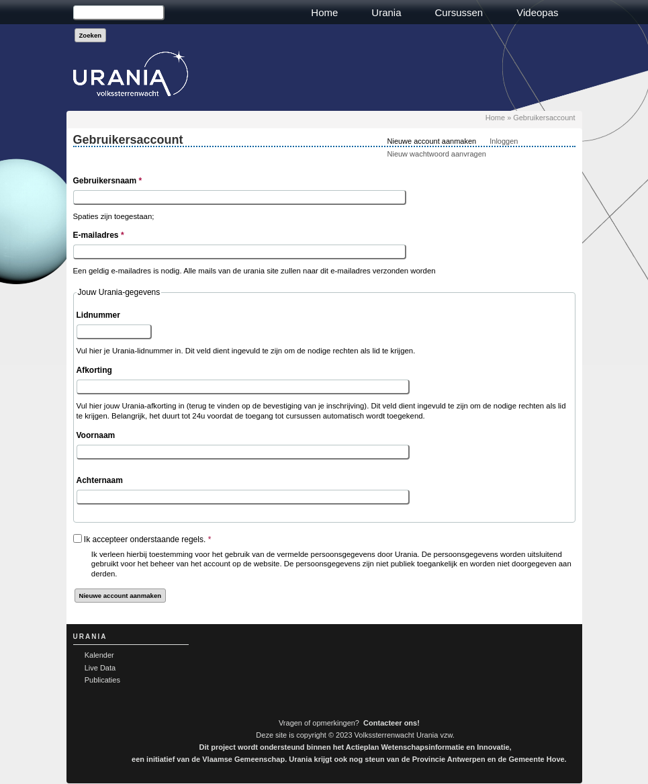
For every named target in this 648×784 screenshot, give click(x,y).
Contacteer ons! (391, 723)
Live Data (100, 668)
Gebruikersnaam (107, 180)
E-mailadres (98, 235)
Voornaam (96, 435)
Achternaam (100, 480)
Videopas (537, 12)
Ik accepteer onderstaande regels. (147, 539)
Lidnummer (98, 315)
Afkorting (94, 370)
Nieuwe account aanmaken (432, 141)
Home (324, 12)
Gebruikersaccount (544, 118)
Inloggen (504, 141)
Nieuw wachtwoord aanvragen (436, 154)
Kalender (99, 655)
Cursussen (459, 12)
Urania (386, 12)
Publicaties (102, 680)
